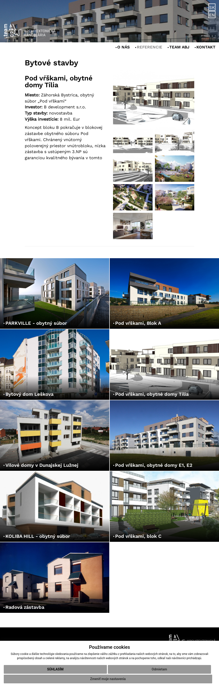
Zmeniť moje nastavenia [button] (108, 679)
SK (212, 7)
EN (212, 14)
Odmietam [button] (159, 669)
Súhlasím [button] (55, 669)
